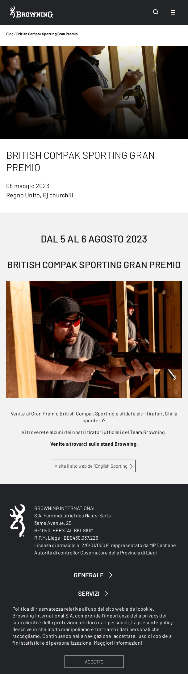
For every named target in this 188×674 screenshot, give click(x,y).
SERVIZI (94, 593)
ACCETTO (94, 661)
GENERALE (94, 575)
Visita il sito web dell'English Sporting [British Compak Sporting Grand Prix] (91, 466)
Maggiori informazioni (118, 643)
